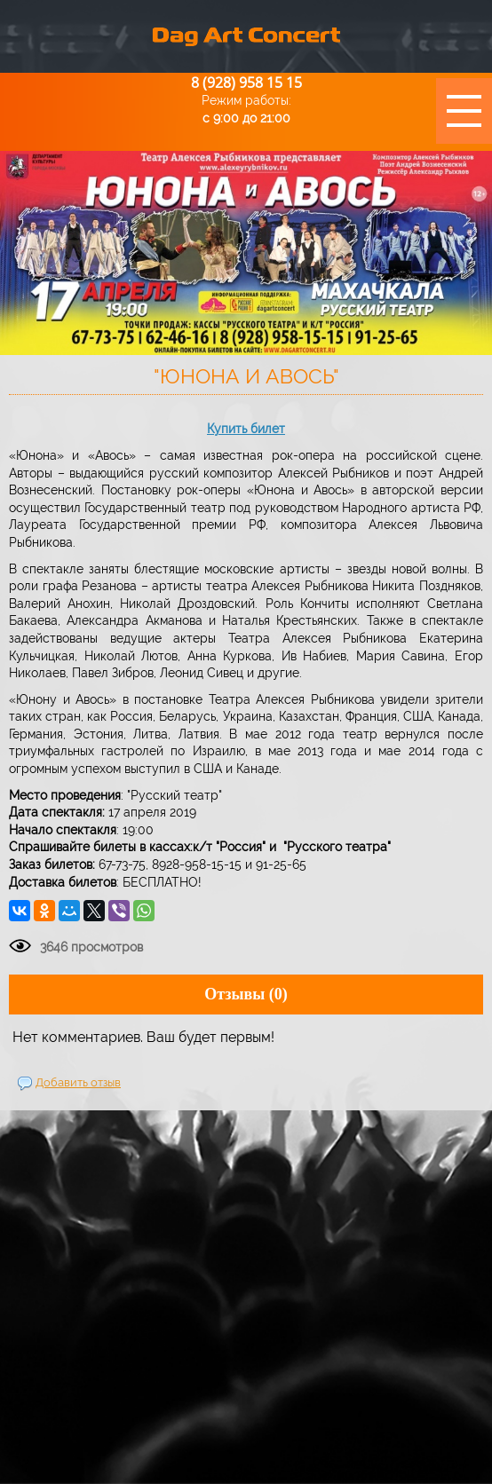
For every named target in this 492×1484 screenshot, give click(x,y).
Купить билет (246, 429)
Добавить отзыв (78, 1082)
